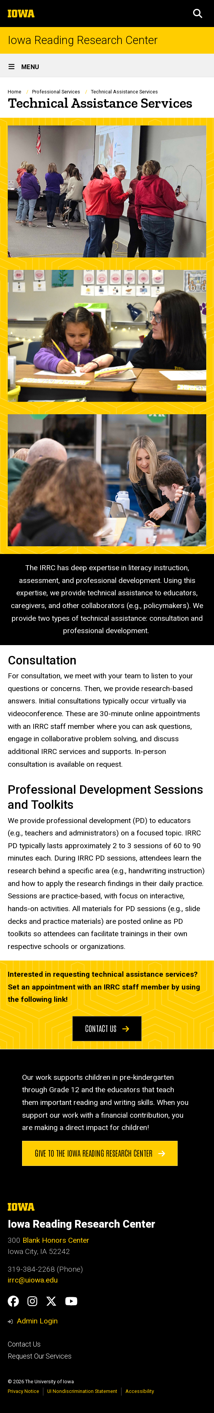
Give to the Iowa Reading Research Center (100, 1152)
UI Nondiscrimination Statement (82, 1391)
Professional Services (56, 92)
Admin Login (37, 1320)
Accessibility (139, 1391)
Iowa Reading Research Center (83, 40)
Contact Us (107, 1028)
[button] (197, 13)
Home (14, 92)
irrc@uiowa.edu (33, 1280)
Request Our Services (40, 1356)
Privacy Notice (23, 1391)
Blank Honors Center (55, 1240)
